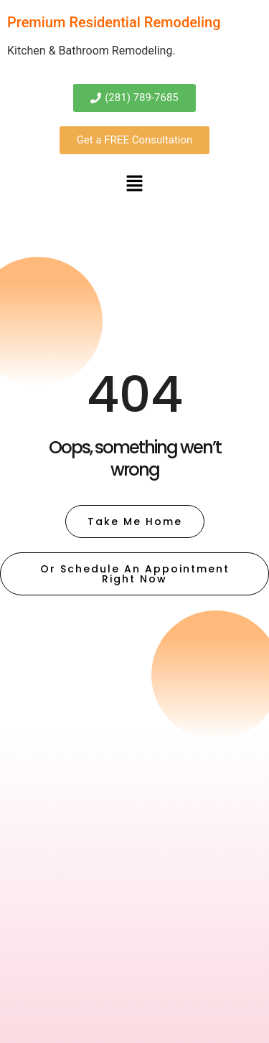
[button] (134, 184)
